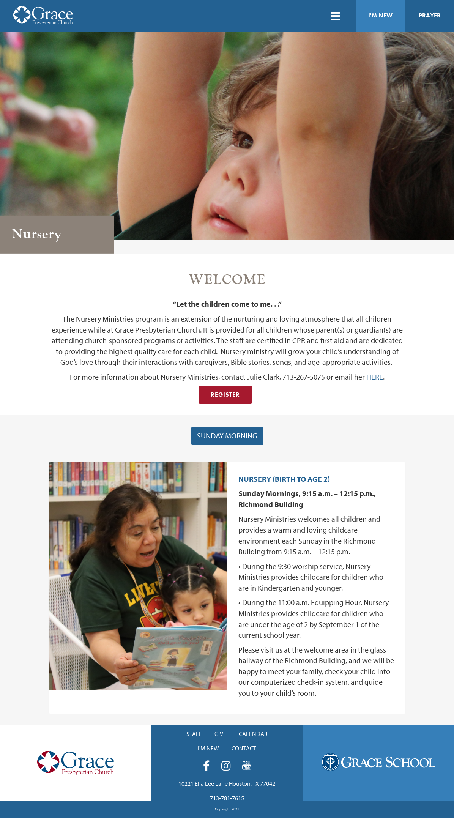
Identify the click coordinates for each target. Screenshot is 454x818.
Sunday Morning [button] (227, 435)
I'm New (380, 15)
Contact (244, 748)
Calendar (253, 734)
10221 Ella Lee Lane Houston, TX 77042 (226, 783)
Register (225, 395)
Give (220, 734)
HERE (374, 376)
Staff (194, 734)
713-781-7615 (227, 798)
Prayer (430, 15)
